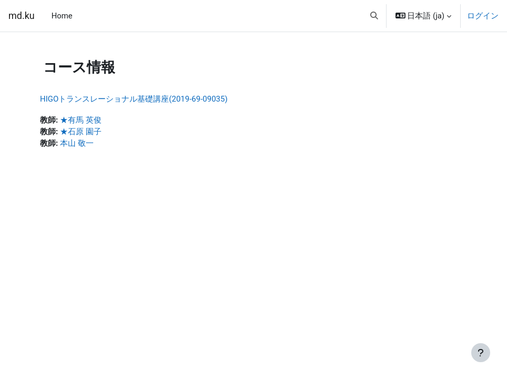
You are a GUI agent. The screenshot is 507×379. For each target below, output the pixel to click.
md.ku (21, 15)
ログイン (483, 16)
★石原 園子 (81, 131)
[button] (374, 16)
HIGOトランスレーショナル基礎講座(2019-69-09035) (134, 99)
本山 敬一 (77, 143)
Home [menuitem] (62, 16)
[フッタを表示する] (480, 352)
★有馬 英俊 (81, 120)
